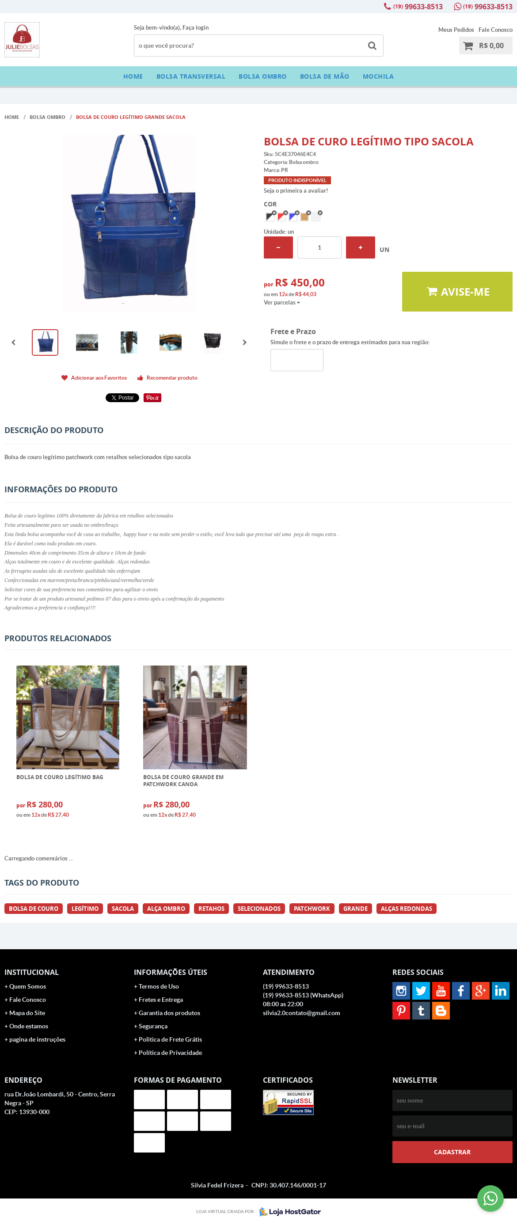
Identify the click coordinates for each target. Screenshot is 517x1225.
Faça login (195, 27)
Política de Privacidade (170, 1052)
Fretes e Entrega (161, 999)
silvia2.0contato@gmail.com (301, 1012)
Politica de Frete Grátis (170, 1039)
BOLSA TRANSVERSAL (191, 76)
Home (133, 76)
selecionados (259, 909)
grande (355, 909)
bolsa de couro (33, 909)
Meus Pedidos (456, 30)
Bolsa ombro (263, 76)
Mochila (378, 76)
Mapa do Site (27, 1012)
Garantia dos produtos (169, 1012)
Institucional (31, 972)
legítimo (85, 909)
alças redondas (406, 909)
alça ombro (166, 909)
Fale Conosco (496, 30)
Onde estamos (28, 1026)
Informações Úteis (170, 972)
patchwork (312, 909)
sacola (123, 909)
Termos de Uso (159, 986)
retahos (211, 909)
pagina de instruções (37, 1039)
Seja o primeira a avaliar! (296, 190)
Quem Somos (27, 986)
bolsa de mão (325, 76)
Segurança (153, 1026)
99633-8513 (418, 6)
